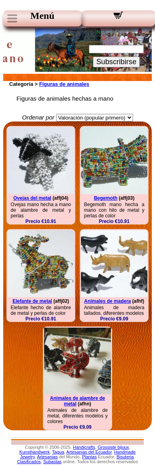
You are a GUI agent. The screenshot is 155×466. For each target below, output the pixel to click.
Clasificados (29, 461)
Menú (42, 15)
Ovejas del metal (32, 198)
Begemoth (105, 198)
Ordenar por (38, 117)
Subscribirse (116, 62)
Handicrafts (84, 447)
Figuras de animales (64, 84)
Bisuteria (125, 456)
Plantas (89, 456)
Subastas (52, 461)
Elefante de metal (32, 301)
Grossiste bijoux (113, 447)
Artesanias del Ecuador (89, 452)
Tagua (58, 452)
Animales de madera (107, 301)
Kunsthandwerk (34, 452)
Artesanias (47, 456)
